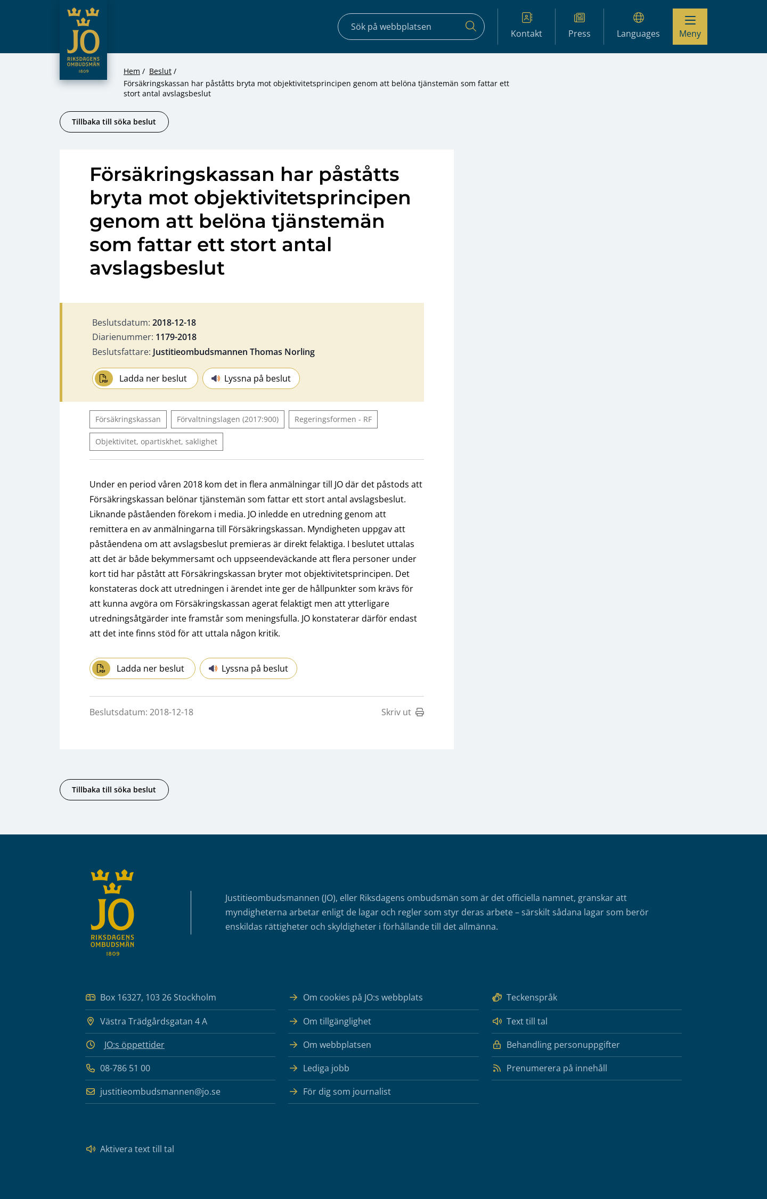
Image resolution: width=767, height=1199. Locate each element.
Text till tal (520, 1021)
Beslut (160, 71)
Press (579, 25)
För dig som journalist (339, 1092)
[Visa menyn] (690, 27)
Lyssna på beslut (251, 378)
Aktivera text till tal (129, 1149)
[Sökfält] (411, 26)
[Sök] (471, 26)
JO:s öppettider (134, 1045)
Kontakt (526, 25)
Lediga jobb (318, 1068)
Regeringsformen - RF (333, 419)
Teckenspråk (524, 997)
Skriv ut (402, 712)
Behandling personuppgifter (556, 1045)
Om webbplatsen (329, 1045)
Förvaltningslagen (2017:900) (228, 419)
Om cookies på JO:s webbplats (355, 997)
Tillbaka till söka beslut (114, 122)
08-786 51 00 (117, 1068)
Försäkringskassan (128, 419)
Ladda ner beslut (141, 378)
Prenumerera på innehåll (549, 1068)
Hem (132, 71)
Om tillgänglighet (329, 1021)
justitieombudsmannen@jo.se (153, 1092)
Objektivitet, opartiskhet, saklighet (156, 441)
